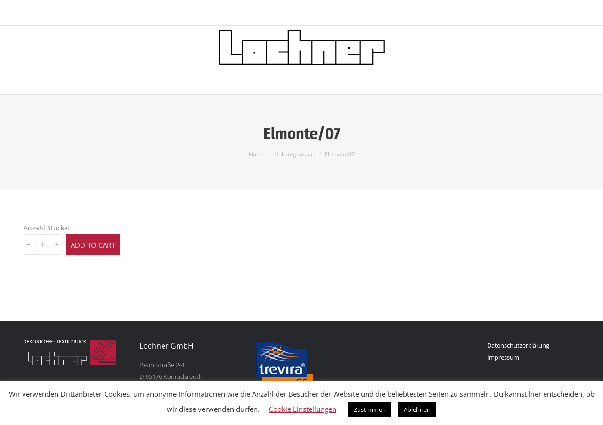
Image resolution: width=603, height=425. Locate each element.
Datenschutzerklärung (518, 345)
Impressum (503, 357)
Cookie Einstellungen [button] (302, 409)
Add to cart (93, 245)
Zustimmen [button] (370, 409)
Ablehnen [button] (417, 409)
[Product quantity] (42, 244)
